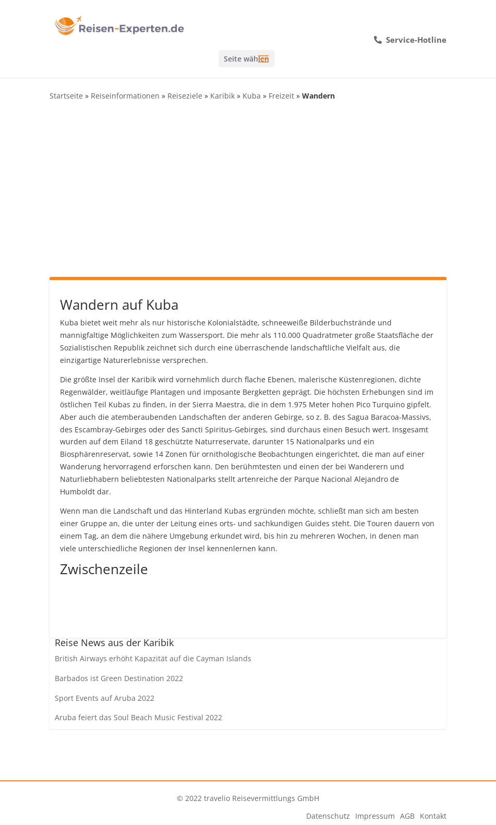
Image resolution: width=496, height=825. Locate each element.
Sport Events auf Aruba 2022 (104, 698)
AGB (407, 816)
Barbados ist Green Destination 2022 (119, 678)
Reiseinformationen (125, 96)
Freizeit (281, 96)
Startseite (66, 96)
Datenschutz (328, 816)
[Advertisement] (248, 188)
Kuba (252, 96)
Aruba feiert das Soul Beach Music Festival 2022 (138, 717)
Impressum (375, 816)
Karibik (222, 96)
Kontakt (433, 816)
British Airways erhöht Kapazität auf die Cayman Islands (153, 658)
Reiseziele (184, 96)
